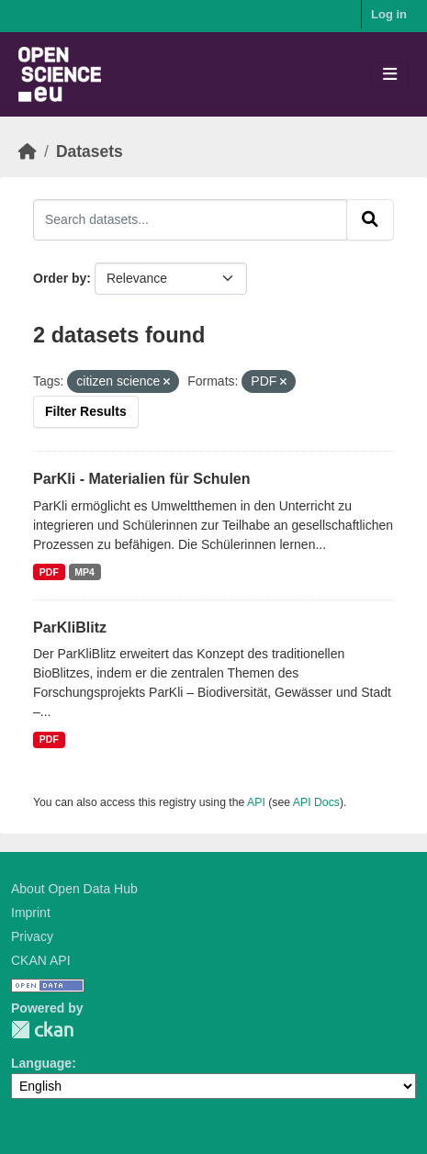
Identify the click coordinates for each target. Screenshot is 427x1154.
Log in (389, 14)
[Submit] (370, 219)
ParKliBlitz (70, 627)
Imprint (31, 912)
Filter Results (86, 411)
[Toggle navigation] (390, 75)
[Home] (27, 151)
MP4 (84, 571)
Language (41, 1063)
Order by (59, 278)
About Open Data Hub (74, 888)
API (256, 802)
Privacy (32, 936)
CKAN (42, 1029)
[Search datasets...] (190, 219)
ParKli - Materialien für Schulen (142, 479)
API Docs (316, 802)
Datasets (89, 151)
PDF (49, 571)
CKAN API (41, 960)
